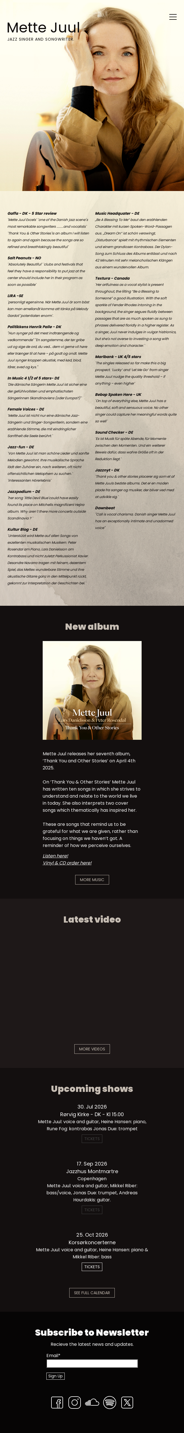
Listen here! (55, 856)
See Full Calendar (92, 1293)
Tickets (92, 1267)
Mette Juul (43, 28)
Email (53, 1355)
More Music (92, 880)
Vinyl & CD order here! (67, 863)
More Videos (92, 1049)
